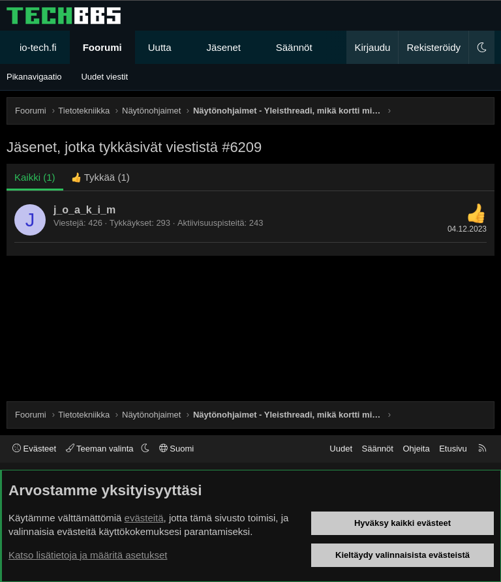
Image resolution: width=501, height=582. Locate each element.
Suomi (176, 448)
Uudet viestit (104, 77)
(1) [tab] (34, 177)
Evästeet (34, 448)
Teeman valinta (101, 448)
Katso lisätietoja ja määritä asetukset (87, 554)
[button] (183, 47)
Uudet (340, 448)
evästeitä (144, 517)
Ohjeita (415, 448)
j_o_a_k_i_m (84, 209)
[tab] (100, 177)
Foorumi (102, 47)
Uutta (160, 47)
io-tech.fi (38, 47)
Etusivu (453, 448)
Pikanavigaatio (34, 77)
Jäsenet (223, 47)
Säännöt (294, 47)
